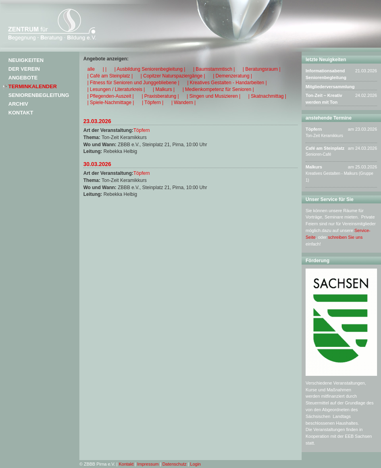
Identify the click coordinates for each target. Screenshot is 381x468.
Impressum (148, 464)
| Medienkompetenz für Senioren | (218, 89)
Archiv (18, 104)
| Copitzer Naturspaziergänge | (172, 76)
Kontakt (20, 113)
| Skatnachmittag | (267, 96)
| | (105, 69)
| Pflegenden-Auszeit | (110, 96)
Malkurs (314, 166)
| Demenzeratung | (232, 76)
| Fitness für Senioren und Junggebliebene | (133, 82)
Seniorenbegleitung (38, 95)
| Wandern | (183, 102)
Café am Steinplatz (325, 148)
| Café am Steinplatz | (110, 76)
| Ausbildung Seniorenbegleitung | (149, 69)
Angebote (23, 78)
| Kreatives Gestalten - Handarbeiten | (227, 82)
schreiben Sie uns (345, 237)
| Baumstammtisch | (214, 69)
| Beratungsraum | (262, 69)
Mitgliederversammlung (330, 86)
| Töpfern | (153, 102)
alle (91, 69)
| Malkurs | (164, 89)
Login (195, 464)
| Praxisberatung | (160, 96)
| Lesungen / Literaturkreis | (116, 89)
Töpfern (141, 130)
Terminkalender (32, 86)
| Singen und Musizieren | (214, 96)
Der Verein (24, 69)
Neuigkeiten (26, 60)
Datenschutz (174, 464)
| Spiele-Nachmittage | (110, 102)
